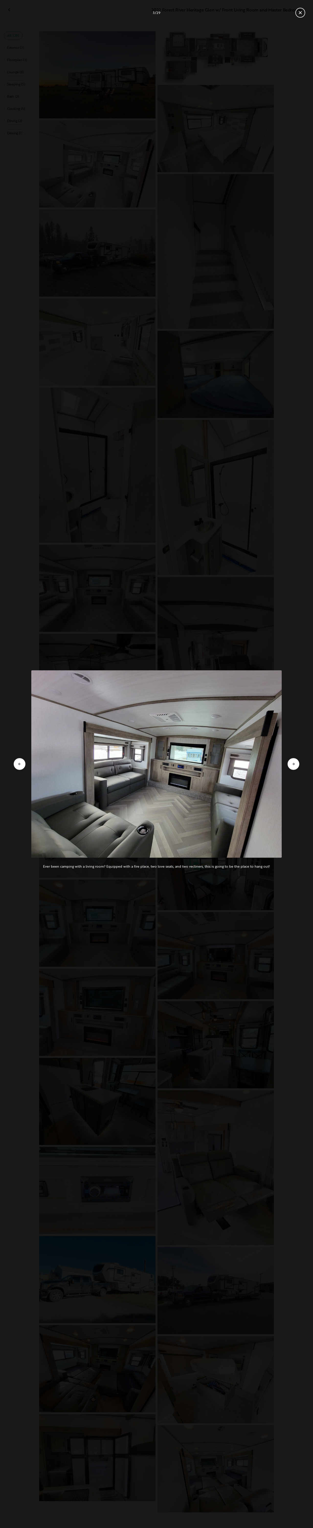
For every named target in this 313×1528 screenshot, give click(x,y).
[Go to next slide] (293, 764)
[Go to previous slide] (19, 764)
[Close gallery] (300, 13)
